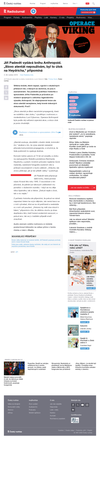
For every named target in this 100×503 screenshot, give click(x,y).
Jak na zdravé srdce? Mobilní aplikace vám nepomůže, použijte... (86, 270)
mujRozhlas (49, 3)
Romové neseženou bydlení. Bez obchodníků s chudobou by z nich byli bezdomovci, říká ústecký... (87, 238)
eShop (10, 466)
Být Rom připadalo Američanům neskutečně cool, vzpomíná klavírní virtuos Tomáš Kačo (87, 256)
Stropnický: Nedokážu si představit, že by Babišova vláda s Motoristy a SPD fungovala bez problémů (62, 434)
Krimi (72, 101)
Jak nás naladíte (56, 458)
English (90, 484)
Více (90, 17)
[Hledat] (93, 3)
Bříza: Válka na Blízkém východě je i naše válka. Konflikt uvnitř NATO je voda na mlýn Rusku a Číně (88, 151)
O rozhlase (67, 3)
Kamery (53, 17)
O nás (61, 17)
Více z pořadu (74, 228)
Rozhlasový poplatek (57, 472)
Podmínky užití (81, 484)
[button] (59, 165)
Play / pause (15, 165)
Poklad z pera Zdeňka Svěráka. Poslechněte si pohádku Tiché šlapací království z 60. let (87, 166)
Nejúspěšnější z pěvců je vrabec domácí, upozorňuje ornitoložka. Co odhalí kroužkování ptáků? (87, 202)
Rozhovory (81, 17)
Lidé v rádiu (54, 463)
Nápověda (53, 460)
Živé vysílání (74, 111)
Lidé (46, 17)
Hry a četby (74, 97)
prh (17, 285)
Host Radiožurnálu (26, 75)
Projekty (70, 17)
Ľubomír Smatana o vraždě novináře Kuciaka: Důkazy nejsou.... (87, 282)
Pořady (17, 17)
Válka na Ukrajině (14, 458)
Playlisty (38, 17)
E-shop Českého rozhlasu (80, 294)
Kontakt (53, 469)
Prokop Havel (52, 112)
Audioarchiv (27, 17)
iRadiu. (31, 263)
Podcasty (32, 463)
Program (40, 3)
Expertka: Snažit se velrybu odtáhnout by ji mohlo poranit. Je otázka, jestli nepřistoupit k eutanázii (38, 434)
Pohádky (73, 104)
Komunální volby (14, 460)
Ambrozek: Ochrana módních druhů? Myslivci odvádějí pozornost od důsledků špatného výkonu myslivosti (87, 183)
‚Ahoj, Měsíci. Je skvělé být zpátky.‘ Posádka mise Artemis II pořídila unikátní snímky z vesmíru (85, 434)
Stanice (58, 3)
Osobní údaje (69, 484)
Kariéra (52, 466)
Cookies (60, 484)
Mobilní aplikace (35, 466)
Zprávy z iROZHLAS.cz (13, 413)
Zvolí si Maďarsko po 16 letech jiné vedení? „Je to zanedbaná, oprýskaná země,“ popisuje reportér (88, 137)
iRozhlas (31, 3)
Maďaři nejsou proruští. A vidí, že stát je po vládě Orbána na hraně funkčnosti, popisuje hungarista (13, 435)
